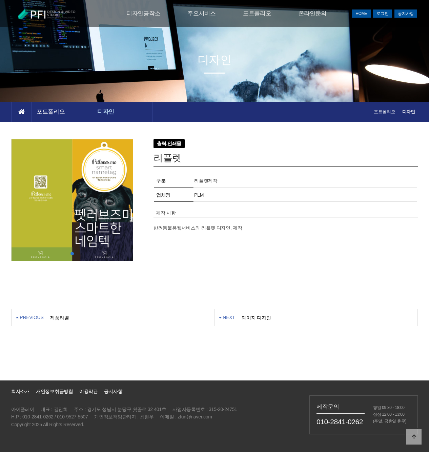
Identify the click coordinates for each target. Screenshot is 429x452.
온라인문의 (313, 13)
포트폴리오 (257, 13)
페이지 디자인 (256, 317)
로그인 (382, 13)
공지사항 (406, 13)
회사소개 (20, 391)
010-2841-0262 (339, 421)
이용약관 (88, 391)
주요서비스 (201, 13)
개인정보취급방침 (54, 391)
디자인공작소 (143, 13)
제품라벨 (59, 317)
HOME (361, 13)
